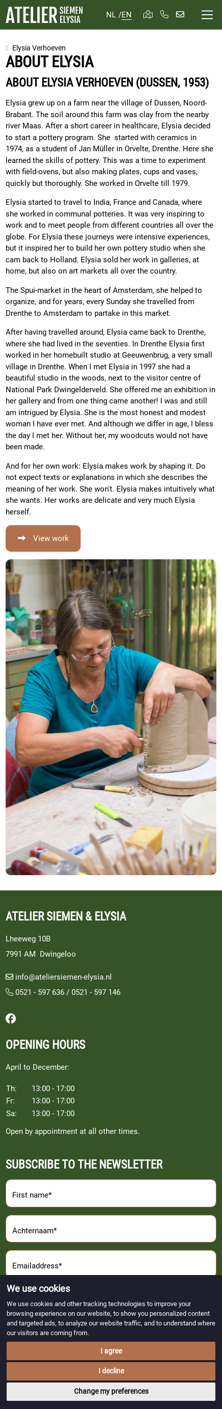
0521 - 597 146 (95, 992)
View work (51, 538)
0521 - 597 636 (35, 992)
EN (126, 14)
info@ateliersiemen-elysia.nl (63, 977)
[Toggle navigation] (207, 15)
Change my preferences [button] (111, 1391)
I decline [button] (111, 1371)
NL (111, 14)
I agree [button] (111, 1351)
